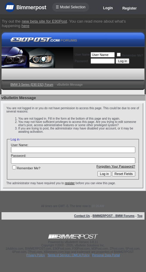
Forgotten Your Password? (116, 166)
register (69, 183)
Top (140, 216)
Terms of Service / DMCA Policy (68, 255)
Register (129, 8)
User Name (82, 54)
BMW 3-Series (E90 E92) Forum (31, 84)
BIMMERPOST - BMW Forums (114, 216)
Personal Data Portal (105, 255)
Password (81, 61)
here (25, 26)
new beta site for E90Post (44, 21)
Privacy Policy (35, 255)
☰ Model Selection (71, 7)
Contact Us (82, 216)
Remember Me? (130, 55)
